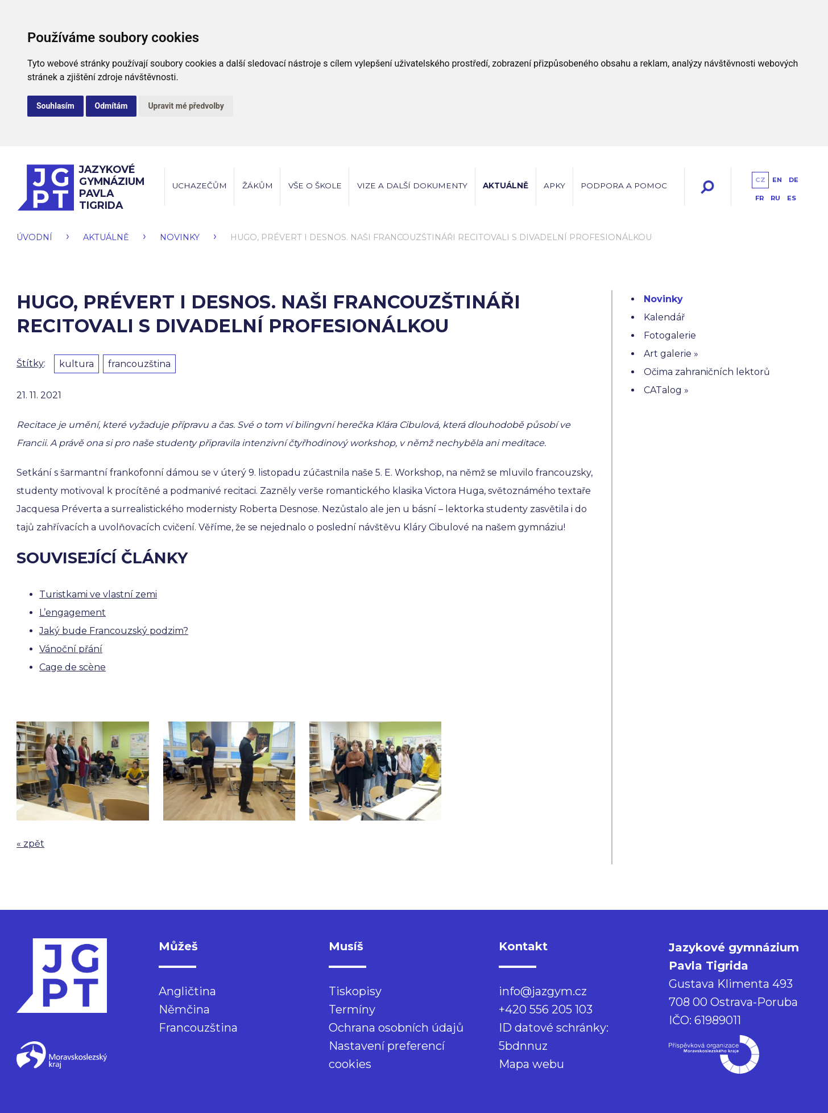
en (777, 180)
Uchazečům (199, 185)
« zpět (30, 843)
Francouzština (198, 1027)
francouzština (139, 363)
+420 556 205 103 (546, 1009)
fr (759, 198)
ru (775, 198)
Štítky (30, 363)
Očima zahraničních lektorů (707, 371)
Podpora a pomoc (624, 185)
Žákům (257, 185)
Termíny (352, 1009)
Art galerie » (671, 353)
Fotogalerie (670, 335)
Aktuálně (505, 185)
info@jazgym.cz (543, 991)
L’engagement (72, 612)
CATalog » (666, 390)
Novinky (180, 237)
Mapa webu (531, 1064)
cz (760, 180)
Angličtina (187, 991)
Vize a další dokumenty (412, 185)
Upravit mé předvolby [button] (185, 105)
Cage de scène (72, 667)
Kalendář (664, 317)
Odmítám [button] (111, 105)
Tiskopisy (355, 991)
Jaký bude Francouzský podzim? (113, 630)
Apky (554, 185)
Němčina (184, 1009)
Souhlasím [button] (55, 105)
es (791, 198)
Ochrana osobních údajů (396, 1027)
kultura (76, 363)
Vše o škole (315, 185)
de (793, 180)
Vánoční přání (70, 649)
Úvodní (34, 237)
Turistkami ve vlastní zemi (98, 594)
